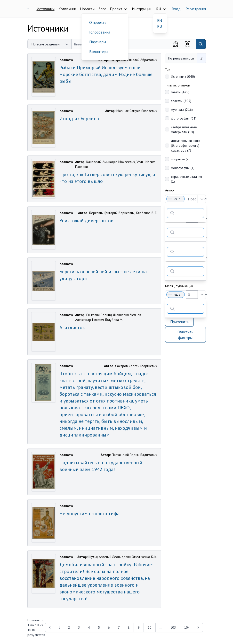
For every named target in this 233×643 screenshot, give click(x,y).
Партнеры (97, 41)
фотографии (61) (183, 118)
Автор (169, 190)
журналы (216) (182, 109)
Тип (167, 70)
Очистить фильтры (185, 334)
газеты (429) (180, 92)
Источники (46, 8)
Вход (176, 8)
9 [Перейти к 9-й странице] (139, 627)
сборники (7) (180, 159)
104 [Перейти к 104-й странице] (187, 627)
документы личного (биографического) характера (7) (185, 145)
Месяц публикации (179, 286)
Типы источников (177, 85)
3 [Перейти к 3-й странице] (79, 627)
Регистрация (195, 8)
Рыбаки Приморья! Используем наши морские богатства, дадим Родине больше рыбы (106, 74)
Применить (179, 321)
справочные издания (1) (186, 179)
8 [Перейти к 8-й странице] (129, 627)
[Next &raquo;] (198, 627)
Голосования (99, 32)
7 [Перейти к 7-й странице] (119, 627)
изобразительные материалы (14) (184, 129)
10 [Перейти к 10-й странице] (150, 627)
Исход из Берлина (79, 118)
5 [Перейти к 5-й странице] (99, 627)
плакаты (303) (181, 101)
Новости (87, 8)
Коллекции (67, 8)
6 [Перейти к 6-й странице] (109, 627)
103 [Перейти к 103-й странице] (173, 627)
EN (159, 20)
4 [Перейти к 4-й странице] (89, 627)
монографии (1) (182, 168)
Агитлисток (72, 327)
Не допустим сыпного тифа (89, 513)
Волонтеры (98, 51)
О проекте (97, 22)
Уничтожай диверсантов (86, 220)
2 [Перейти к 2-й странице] (69, 627)
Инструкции (141, 8)
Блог (102, 8)
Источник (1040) (183, 76)
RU (159, 26)
